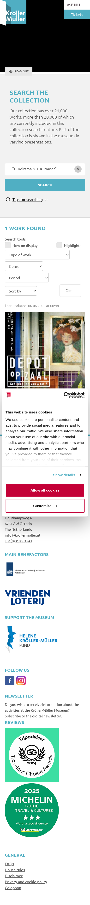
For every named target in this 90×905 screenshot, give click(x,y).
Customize (45, 506)
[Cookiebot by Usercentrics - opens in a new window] (64, 395)
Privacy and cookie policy (26, 881)
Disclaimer (14, 875)
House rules (15, 869)
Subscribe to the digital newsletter (33, 716)
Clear (70, 290)
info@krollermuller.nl (22, 535)
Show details (64, 475)
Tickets (77, 14)
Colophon (13, 887)
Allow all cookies (45, 490)
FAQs (9, 863)
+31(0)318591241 (18, 540)
